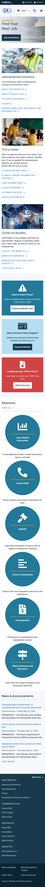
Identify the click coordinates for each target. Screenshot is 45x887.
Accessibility (7, 832)
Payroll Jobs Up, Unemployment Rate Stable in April (21, 725)
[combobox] (25, 10)
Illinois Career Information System (18, 176)
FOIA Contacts (7, 813)
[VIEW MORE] (8, 761)
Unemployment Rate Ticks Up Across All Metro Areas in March (22, 745)
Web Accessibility (9, 867)
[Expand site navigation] (41, 10)
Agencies (27, 2)
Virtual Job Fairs (8, 836)
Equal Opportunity (9, 789)
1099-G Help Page (12, 268)
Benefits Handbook (13, 256)
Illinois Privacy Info (28, 875)
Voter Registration (9, 855)
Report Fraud (7, 817)
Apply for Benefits (13, 89)
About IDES (6, 828)
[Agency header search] (34, 10)
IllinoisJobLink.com (14, 170)
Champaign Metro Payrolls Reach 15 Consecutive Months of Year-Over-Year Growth (21, 706)
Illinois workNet (12, 188)
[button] (11, 37)
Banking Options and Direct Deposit (18, 262)
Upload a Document (13, 99)
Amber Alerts (7, 875)
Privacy (5, 793)
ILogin (6, 104)
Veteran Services (12, 192)
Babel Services (7, 840)
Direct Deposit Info (13, 94)
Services (38, 2)
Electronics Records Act (11, 785)
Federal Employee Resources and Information (21, 109)
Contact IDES (7, 808)
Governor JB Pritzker (9, 881)
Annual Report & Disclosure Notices (16, 798)
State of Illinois (26, 881)
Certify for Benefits (14, 251)
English (23, 11)
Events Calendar (12, 197)
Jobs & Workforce (13, 183)
